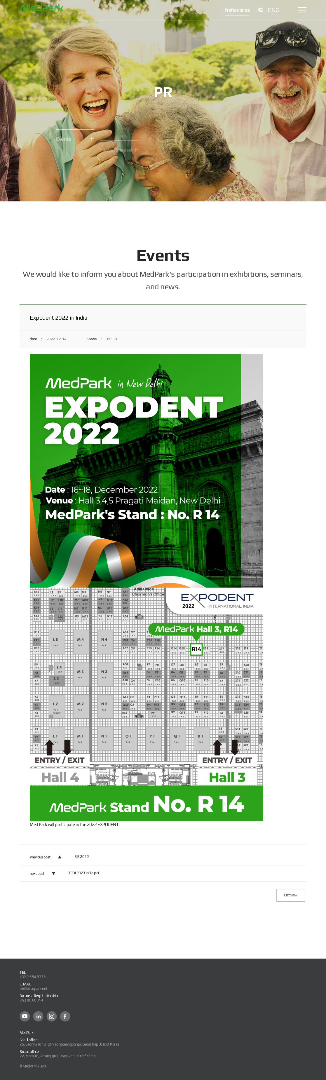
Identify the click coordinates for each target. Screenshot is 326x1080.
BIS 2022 (81, 856)
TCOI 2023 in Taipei (83, 873)
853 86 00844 (31, 1000)
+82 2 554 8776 (33, 977)
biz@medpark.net (33, 988)
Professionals (237, 10)
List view (290, 895)
